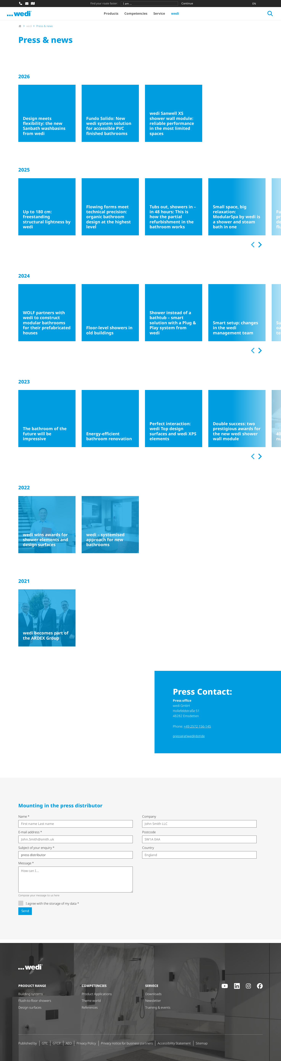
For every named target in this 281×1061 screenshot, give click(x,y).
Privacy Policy (86, 1043)
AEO (69, 1043)
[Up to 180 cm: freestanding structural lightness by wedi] (47, 210)
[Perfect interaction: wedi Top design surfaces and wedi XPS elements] (173, 422)
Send (25, 914)
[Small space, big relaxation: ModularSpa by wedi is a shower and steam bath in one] (237, 210)
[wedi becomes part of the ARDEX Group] (47, 621)
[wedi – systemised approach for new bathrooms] (110, 528)
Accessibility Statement (174, 1043)
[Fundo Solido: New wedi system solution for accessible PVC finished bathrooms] (110, 117)
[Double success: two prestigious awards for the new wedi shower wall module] (237, 422)
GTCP (57, 1043)
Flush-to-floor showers (34, 1000)
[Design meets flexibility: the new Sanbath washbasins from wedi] (47, 117)
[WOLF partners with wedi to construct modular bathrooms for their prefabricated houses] (47, 316)
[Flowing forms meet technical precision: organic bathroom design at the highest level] (110, 210)
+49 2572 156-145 (197, 730)
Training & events (157, 1007)
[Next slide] (259, 248)
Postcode (149, 835)
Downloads (153, 994)
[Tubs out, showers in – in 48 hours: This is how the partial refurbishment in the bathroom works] (173, 210)
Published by (27, 1043)
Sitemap (202, 1043)
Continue (187, 3)
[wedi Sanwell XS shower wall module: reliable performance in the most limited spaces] (173, 117)
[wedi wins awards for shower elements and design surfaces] (47, 528)
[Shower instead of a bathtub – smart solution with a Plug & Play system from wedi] (173, 316)
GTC (45, 1043)
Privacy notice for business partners (127, 1043)
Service (164, 15)
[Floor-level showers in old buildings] (110, 316)
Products (116, 15)
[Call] (20, 3)
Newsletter (153, 1000)
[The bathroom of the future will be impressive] (47, 422)
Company (149, 820)
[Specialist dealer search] (33, 3)
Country (148, 851)
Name (23, 820)
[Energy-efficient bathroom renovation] (110, 422)
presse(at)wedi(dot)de (189, 739)
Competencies (140, 15)
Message (26, 866)
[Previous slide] (253, 248)
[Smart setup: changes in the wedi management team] (237, 316)
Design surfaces (29, 1007)
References (90, 1007)
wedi (180, 15)
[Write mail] (26, 3)
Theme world (91, 1000)
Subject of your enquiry (36, 851)
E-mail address (30, 835)
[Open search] (259, 15)
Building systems (30, 994)
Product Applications (97, 994)
